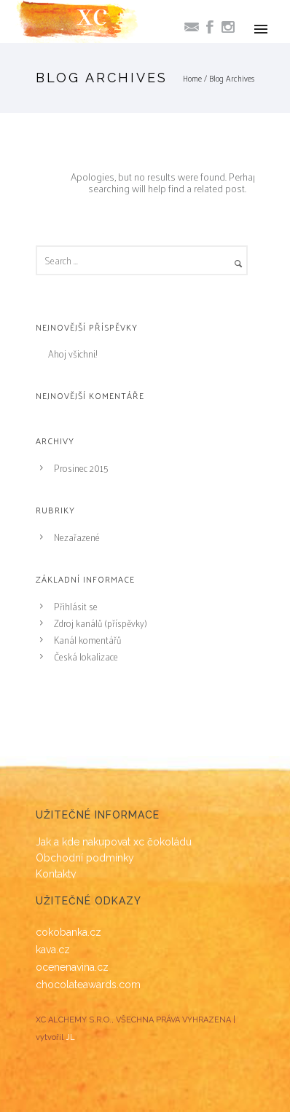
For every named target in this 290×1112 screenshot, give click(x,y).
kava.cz (53, 949)
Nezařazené (77, 537)
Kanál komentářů (87, 639)
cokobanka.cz (68, 932)
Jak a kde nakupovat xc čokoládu (114, 842)
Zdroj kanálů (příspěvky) (100, 623)
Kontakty (56, 874)
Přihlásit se (76, 606)
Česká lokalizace (86, 656)
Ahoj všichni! (72, 353)
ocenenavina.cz (72, 967)
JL (70, 1037)
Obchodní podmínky (85, 858)
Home (192, 78)
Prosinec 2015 (81, 468)
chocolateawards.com (88, 984)
